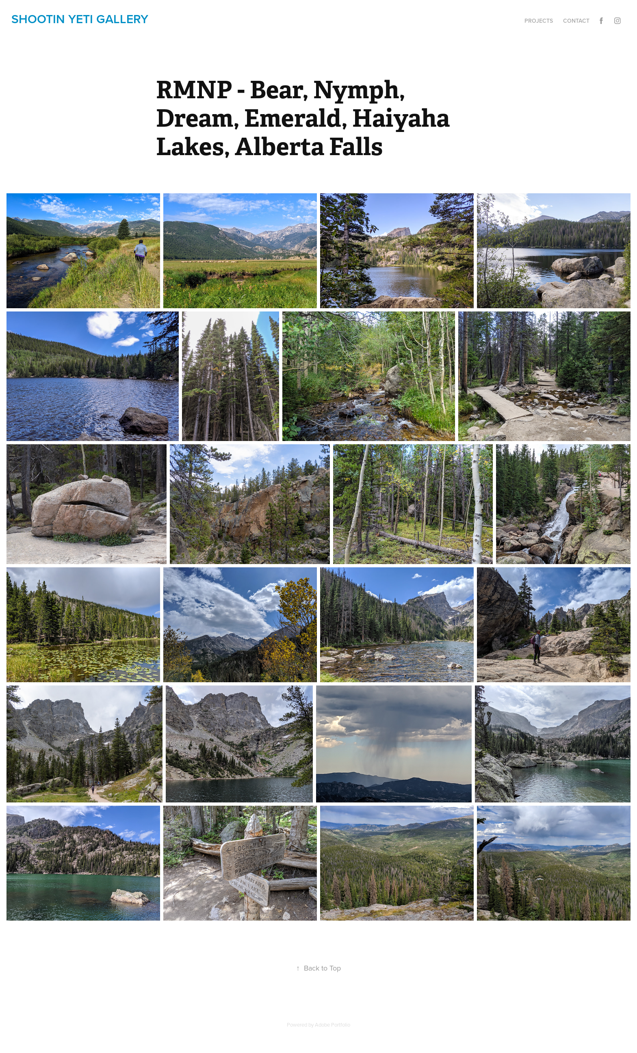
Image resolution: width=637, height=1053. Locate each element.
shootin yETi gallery (79, 19)
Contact (576, 21)
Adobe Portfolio (332, 1024)
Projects (538, 21)
